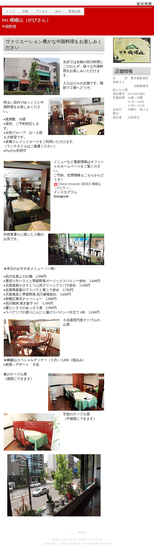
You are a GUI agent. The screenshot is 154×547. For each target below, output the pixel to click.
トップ (10, 11)
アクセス (42, 11)
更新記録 (74, 11)
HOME (71, 532)
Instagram (61, 196)
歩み (58, 11)
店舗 (25, 11)
